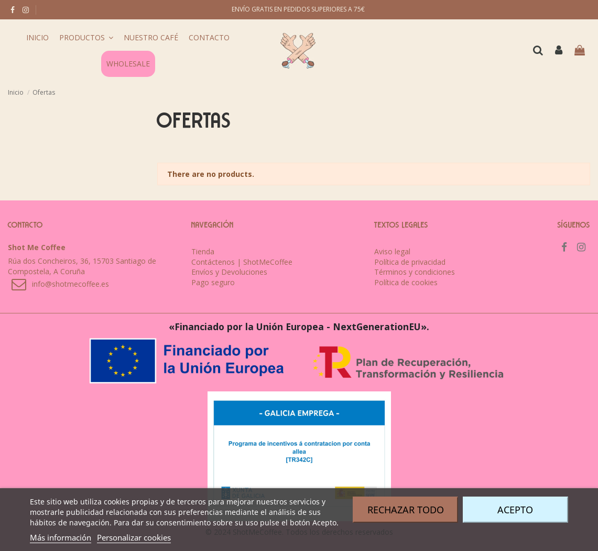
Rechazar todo (405, 509)
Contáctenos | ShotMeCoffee (241, 262)
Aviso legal (392, 251)
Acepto (515, 509)
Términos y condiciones (414, 272)
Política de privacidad (409, 262)
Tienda (202, 251)
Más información (60, 537)
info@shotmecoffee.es (70, 284)
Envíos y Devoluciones (229, 272)
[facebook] (12, 10)
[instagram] (25, 10)
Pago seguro (213, 282)
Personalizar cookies (134, 537)
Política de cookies (406, 282)
